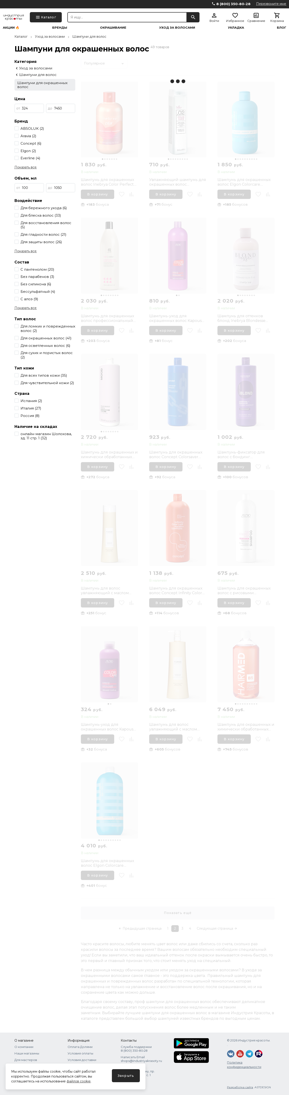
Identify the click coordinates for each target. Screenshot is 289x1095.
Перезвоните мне (271, 3)
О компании (23, 1047)
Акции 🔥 (11, 27)
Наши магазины (26, 1053)
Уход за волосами (177, 27)
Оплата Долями (80, 1047)
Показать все (25, 167)
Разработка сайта (240, 1087)
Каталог (21, 36)
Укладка (236, 27)
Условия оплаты (80, 1053)
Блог (281, 27)
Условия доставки (82, 1060)
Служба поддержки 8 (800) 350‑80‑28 (136, 1048)
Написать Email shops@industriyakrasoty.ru (141, 1059)
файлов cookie (79, 1081)
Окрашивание (113, 27)
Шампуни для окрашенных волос (42, 85)
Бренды (59, 27)
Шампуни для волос (89, 36)
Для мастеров (25, 1060)
